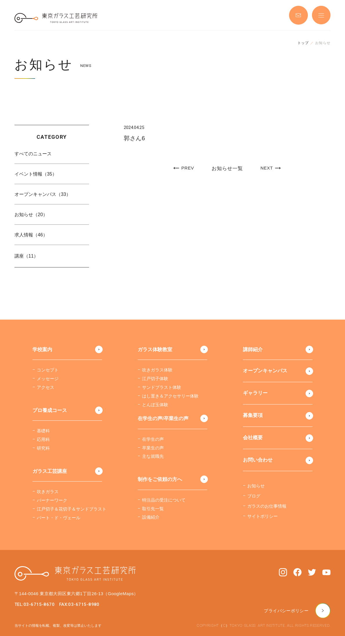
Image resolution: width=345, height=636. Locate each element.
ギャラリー (255, 393)
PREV (183, 168)
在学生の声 (153, 439)
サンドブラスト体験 (161, 387)
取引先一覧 (153, 508)
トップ (303, 43)
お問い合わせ (258, 460)
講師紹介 (253, 349)
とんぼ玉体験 (155, 404)
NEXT (270, 168)
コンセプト (48, 369)
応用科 (43, 439)
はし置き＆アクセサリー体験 (170, 395)
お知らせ (256, 485)
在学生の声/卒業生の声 (163, 418)
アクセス (45, 387)
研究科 (43, 448)
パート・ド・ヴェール (58, 517)
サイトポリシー (262, 516)
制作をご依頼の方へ (160, 479)
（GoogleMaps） (120, 593)
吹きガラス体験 (157, 369)
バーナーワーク (52, 500)
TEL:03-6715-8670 (34, 604)
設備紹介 (150, 517)
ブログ (253, 495)
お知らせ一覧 (227, 168)
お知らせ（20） (31, 214)
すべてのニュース (33, 153)
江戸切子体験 (155, 378)
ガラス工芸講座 (49, 471)
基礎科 (43, 430)
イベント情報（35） (35, 174)
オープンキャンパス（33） (42, 194)
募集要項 (253, 415)
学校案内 (42, 349)
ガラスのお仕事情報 (266, 506)
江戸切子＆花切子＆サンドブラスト (71, 508)
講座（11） (26, 256)
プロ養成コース (49, 410)
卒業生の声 (153, 447)
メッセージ (48, 378)
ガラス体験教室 (155, 349)
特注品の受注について (164, 499)
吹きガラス (48, 491)
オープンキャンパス (265, 370)
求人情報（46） (31, 234)
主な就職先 (153, 456)
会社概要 (253, 437)
